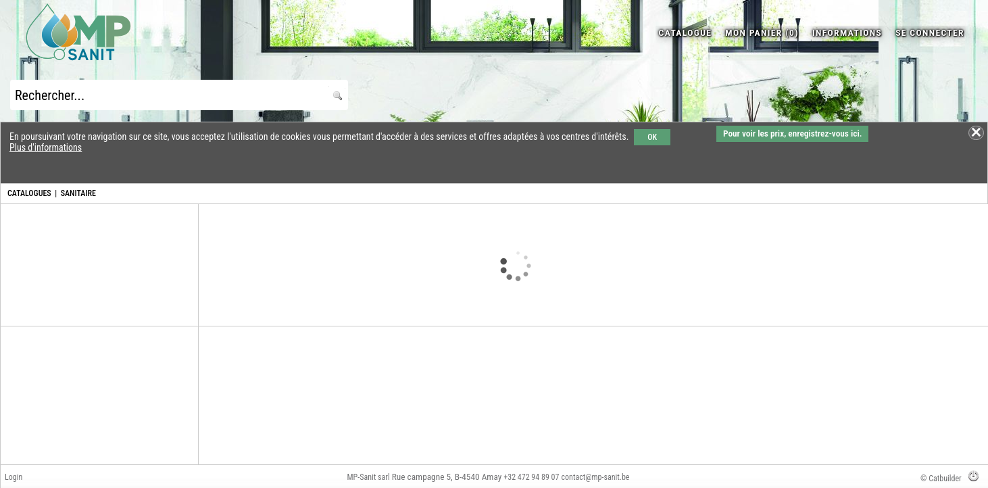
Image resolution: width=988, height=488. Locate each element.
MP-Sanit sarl (368, 477)
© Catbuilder (941, 478)
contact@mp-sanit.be (596, 477)
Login (13, 477)
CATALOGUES (29, 193)
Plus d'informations (45, 147)
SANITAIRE (78, 193)
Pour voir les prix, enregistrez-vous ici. (792, 133)
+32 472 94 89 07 (531, 477)
